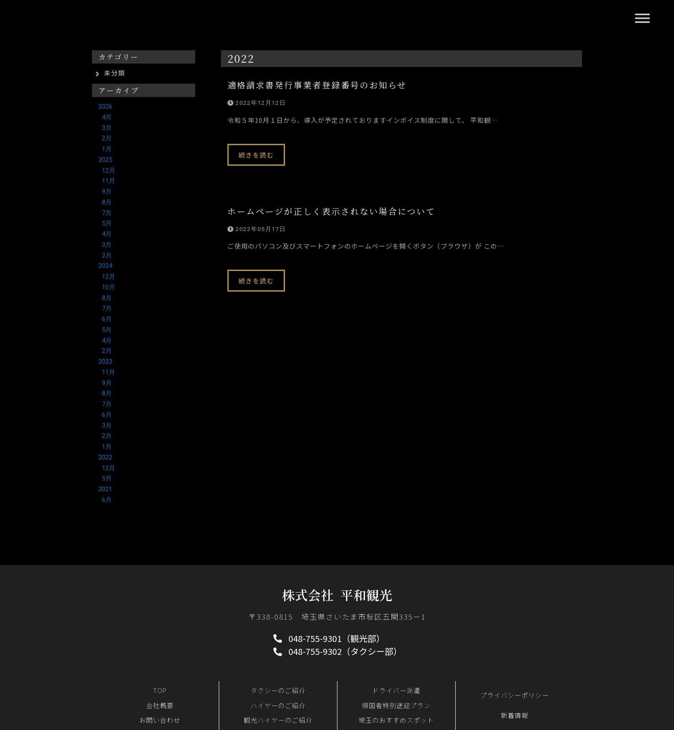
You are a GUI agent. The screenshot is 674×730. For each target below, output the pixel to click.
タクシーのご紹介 (278, 690)
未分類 (115, 72)
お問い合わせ (160, 719)
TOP (160, 690)
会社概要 (160, 705)
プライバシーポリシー (514, 695)
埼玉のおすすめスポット (396, 719)
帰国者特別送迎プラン (396, 705)
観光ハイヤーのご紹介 (278, 719)
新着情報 (514, 715)
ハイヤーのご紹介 (278, 705)
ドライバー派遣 (396, 690)
